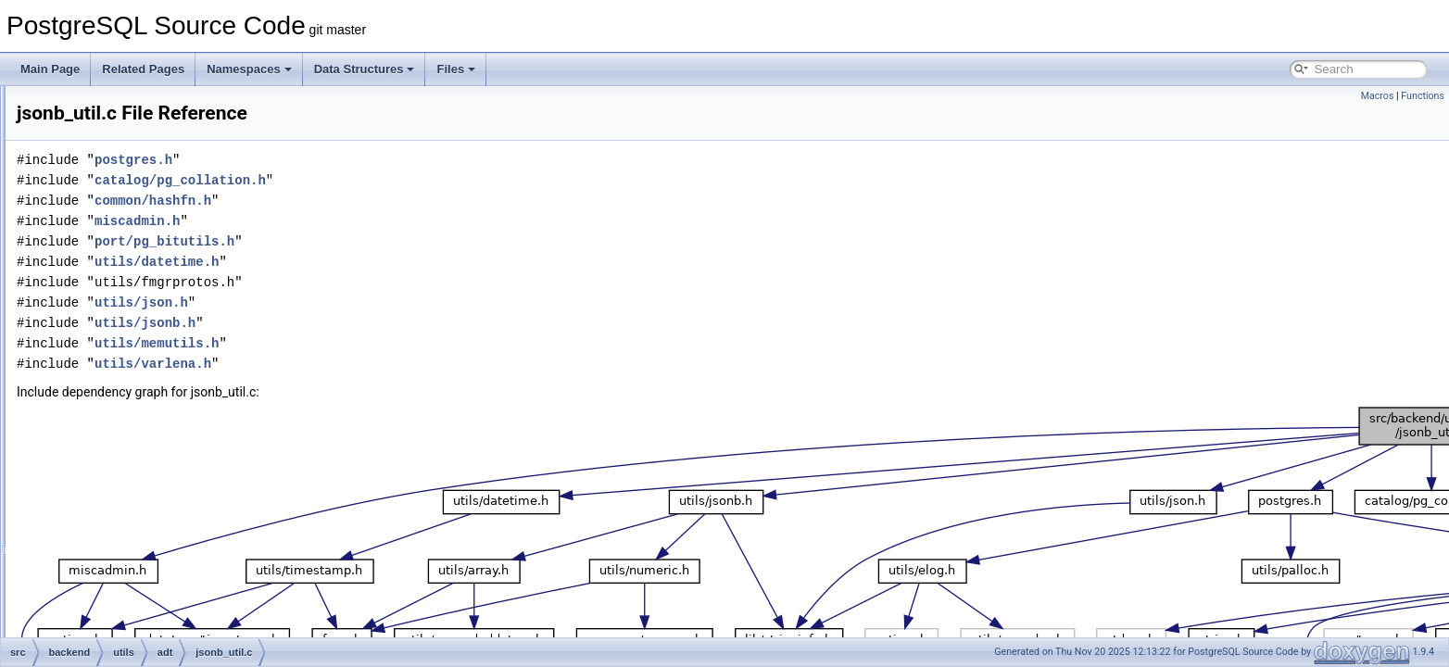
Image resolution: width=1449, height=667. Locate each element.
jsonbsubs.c (149, 390)
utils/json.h (373, 302)
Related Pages (143, 69)
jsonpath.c (145, 431)
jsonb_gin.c (148, 329)
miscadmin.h (368, 221)
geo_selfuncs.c (157, 146)
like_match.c (151, 553)
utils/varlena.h (384, 363)
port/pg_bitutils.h (396, 241)
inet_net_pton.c (158, 227)
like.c (132, 533)
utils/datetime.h (388, 262)
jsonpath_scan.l (158, 492)
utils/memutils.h (388, 343)
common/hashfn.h (384, 200)
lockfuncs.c (147, 594)
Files (455, 69)
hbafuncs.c (147, 187)
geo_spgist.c (151, 166)
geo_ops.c (145, 126)
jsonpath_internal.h (167, 472)
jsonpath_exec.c (160, 452)
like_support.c (154, 574)
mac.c (135, 615)
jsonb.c (138, 309)
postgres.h (365, 160)
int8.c (133, 268)
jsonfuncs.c (148, 411)
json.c (134, 289)
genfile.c (141, 105)
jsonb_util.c (148, 370)
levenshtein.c (152, 513)
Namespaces (249, 69)
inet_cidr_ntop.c (159, 207)
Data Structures (364, 69)
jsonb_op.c (147, 350)
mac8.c (138, 635)
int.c (130, 248)
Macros (1377, 96)
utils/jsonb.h (376, 323)
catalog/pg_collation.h (412, 180)
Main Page (50, 69)
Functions (1422, 96)
